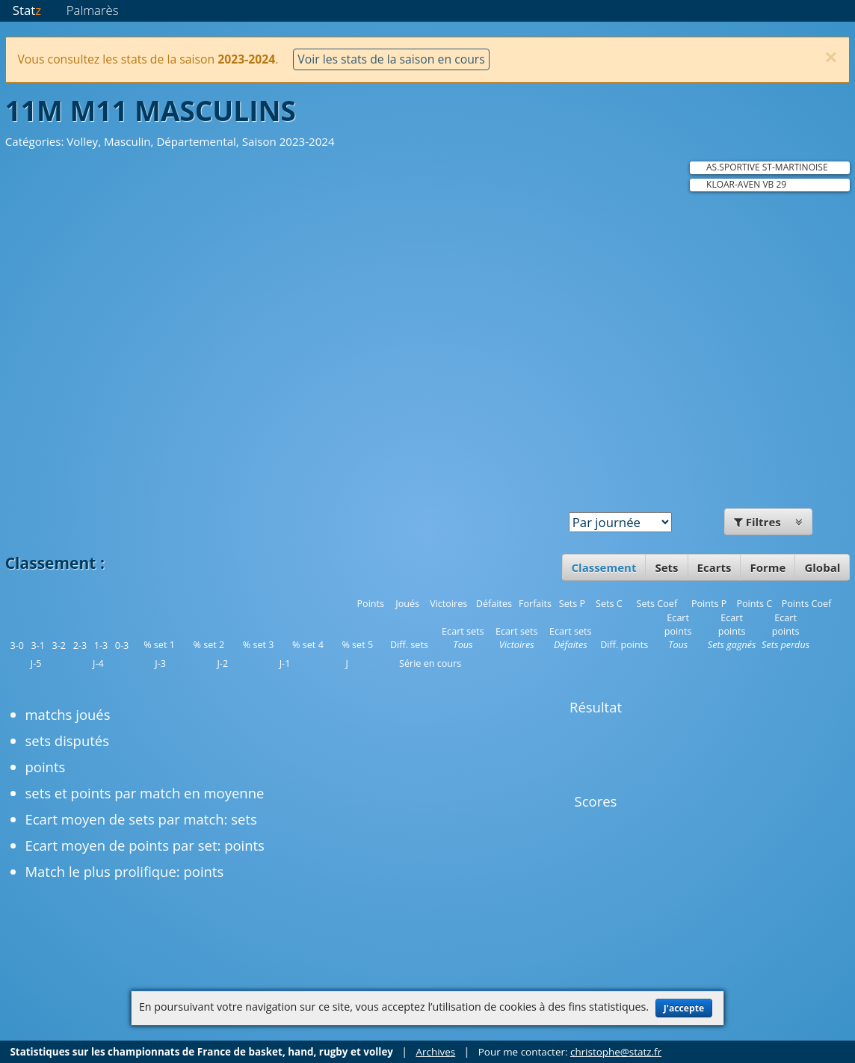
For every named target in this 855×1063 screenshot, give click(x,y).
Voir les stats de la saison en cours (390, 59)
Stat (27, 10)
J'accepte (684, 1008)
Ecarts (714, 567)
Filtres (768, 521)
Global (822, 567)
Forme (767, 567)
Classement (604, 567)
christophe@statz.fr (615, 1052)
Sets (666, 567)
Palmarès (93, 10)
